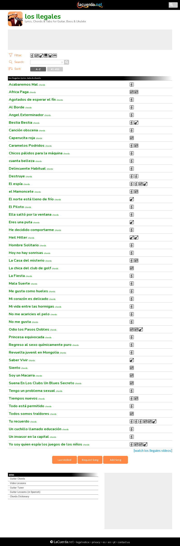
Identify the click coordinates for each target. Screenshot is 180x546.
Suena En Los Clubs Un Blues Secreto (45, 383)
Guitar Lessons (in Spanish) (25, 492)
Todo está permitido (30, 406)
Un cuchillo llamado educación (39, 429)
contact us (124, 542)
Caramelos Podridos (30, 145)
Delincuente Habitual (31, 168)
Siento (18, 367)
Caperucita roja (25, 137)
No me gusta (23, 321)
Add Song (115, 459)
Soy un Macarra (25, 375)
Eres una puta (24, 222)
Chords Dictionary (19, 496)
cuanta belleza (25, 160)
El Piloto (20, 206)
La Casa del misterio (30, 260)
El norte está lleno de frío (35, 199)
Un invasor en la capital (32, 436)
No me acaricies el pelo (33, 314)
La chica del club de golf (33, 268)
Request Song (90, 459)
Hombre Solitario (27, 245)
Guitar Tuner (17, 487)
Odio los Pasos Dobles (32, 329)
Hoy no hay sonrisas (29, 252)
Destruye (20, 176)
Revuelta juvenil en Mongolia (37, 352)
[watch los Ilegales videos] (153, 450)
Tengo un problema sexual (35, 390)
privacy (96, 542)
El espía (19, 183)
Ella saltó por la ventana (34, 214)
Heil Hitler (21, 237)
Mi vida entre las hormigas (35, 306)
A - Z (38, 69)
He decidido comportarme (35, 229)
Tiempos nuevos (27, 398)
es (104, 542)
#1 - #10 (55, 69)
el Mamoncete (25, 191)
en (109, 542)
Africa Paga (22, 91)
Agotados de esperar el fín (36, 99)
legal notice (83, 542)
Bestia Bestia (24, 122)
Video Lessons (18, 483)
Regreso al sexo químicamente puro (44, 344)
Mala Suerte (23, 283)
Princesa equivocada (30, 337)
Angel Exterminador (30, 114)
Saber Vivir (22, 360)
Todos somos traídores (32, 413)
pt (114, 542)
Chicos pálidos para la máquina (39, 153)
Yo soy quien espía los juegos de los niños (49, 444)
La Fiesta (20, 275)
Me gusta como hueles (32, 291)
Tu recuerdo (23, 421)
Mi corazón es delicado (32, 298)
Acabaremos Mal (27, 84)
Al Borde (20, 107)
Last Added (64, 459)
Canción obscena (27, 130)
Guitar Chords (17, 478)
